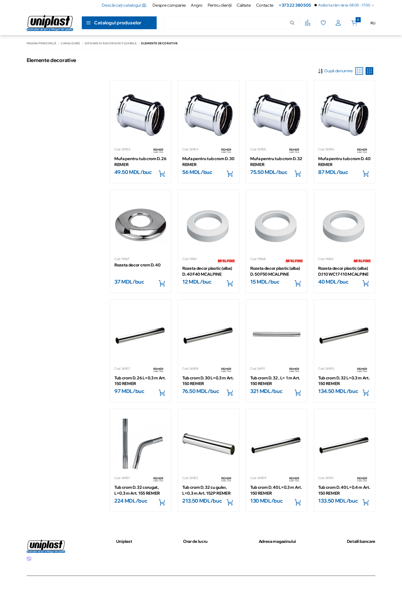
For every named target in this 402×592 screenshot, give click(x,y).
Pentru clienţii (220, 5)
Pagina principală (41, 43)
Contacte (265, 5)
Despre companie (169, 5)
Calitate (244, 5)
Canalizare (70, 43)
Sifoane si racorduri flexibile (111, 43)
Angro (196, 5)
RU (372, 23)
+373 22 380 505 (295, 5)
